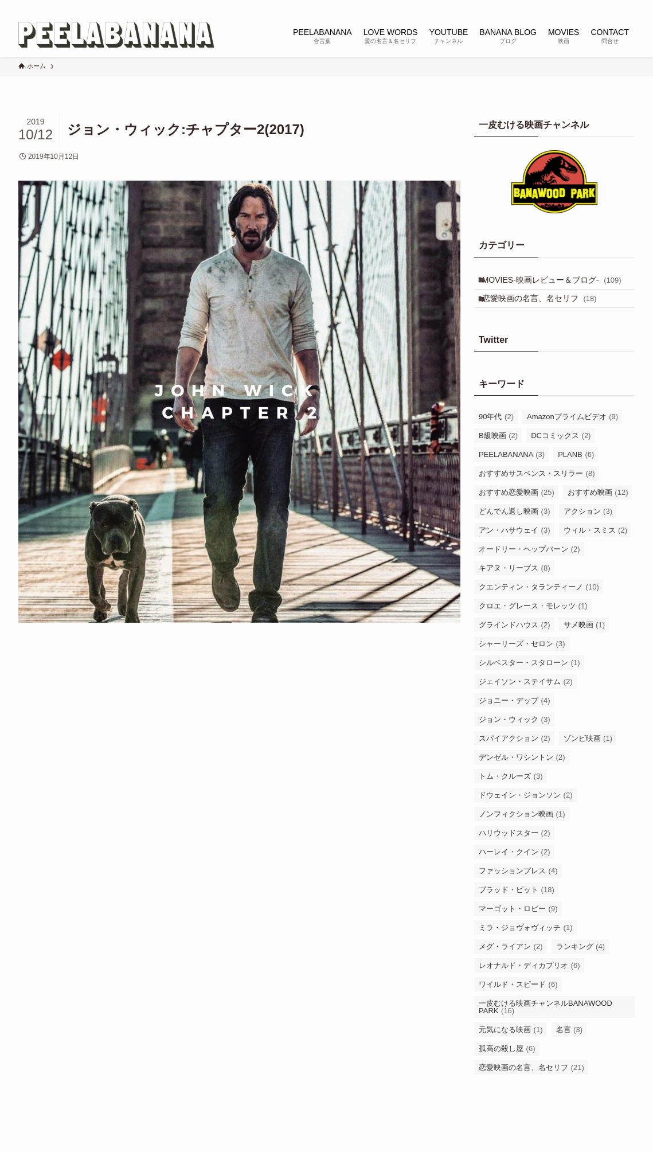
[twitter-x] (552, 6)
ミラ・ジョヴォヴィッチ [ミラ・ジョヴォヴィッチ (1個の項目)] (526, 950)
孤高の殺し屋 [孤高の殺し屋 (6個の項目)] (507, 1071)
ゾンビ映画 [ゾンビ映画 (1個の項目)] (588, 760)
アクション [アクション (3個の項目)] (588, 533)
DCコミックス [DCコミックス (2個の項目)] (561, 458)
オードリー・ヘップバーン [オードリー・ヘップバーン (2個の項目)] (529, 571)
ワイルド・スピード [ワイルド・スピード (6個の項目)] (518, 1006)
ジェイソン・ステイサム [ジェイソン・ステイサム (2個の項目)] (526, 704)
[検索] (627, 6)
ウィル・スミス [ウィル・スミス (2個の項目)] (596, 552)
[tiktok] (582, 6)
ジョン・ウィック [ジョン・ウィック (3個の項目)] (514, 741)
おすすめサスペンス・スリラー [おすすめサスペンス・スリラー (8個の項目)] (537, 495)
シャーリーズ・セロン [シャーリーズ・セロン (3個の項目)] (522, 666)
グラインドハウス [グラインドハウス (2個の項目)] (514, 647)
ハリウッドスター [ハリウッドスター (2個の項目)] (514, 855)
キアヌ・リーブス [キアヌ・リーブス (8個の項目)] (514, 590)
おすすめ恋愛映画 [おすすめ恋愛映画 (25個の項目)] (516, 514)
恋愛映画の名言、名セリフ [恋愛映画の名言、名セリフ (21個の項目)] (531, 1089)
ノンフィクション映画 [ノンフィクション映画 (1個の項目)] (522, 836)
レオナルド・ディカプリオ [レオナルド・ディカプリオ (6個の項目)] (529, 987)
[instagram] (567, 6)
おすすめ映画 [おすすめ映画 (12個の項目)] (598, 514)
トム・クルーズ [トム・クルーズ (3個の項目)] (511, 798)
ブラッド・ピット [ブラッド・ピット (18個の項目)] (516, 912)
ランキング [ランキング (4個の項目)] (580, 968)
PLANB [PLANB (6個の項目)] (576, 476)
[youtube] (597, 6)
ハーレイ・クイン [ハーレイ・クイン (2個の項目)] (514, 874)
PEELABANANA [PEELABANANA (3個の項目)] (512, 476)
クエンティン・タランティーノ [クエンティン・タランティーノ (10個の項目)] (539, 609)
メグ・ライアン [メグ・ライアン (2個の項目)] (511, 968)
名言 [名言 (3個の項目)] (569, 1052)
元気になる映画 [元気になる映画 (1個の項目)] (511, 1052)
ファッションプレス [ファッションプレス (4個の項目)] (518, 893)
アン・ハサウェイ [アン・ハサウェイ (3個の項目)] (514, 552)
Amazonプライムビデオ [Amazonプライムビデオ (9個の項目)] (572, 439)
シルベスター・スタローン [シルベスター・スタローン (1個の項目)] (529, 685)
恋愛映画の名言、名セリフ (545, 317)
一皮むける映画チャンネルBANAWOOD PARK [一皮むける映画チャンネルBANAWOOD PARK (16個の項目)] (545, 1029)
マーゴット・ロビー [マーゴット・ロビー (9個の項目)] (518, 931)
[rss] (612, 6)
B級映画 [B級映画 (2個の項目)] (498, 458)
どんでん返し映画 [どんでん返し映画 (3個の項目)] (514, 533)
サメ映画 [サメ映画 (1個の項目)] (584, 647)
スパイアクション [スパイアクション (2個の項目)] (514, 760)
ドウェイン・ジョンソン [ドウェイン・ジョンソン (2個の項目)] (526, 817)
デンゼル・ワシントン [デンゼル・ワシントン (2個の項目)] (522, 779)
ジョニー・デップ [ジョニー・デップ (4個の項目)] (514, 722)
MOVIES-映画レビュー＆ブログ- (546, 288)
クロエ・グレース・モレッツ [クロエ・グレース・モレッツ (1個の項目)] (533, 628)
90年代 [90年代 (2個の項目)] (496, 439)
